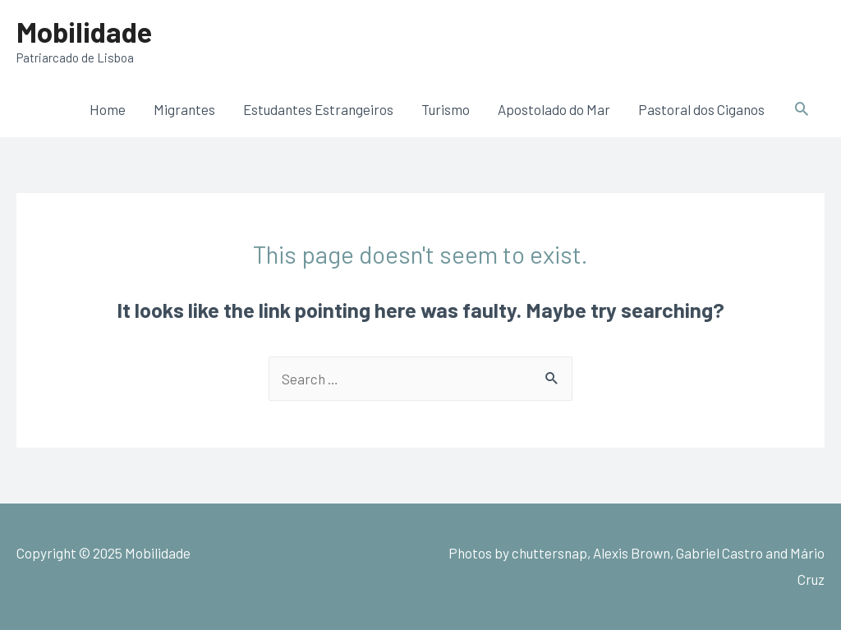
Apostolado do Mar (554, 109)
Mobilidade (84, 31)
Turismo (445, 109)
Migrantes (184, 109)
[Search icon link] (802, 108)
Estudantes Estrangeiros (318, 109)
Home (108, 109)
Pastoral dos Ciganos (701, 109)
